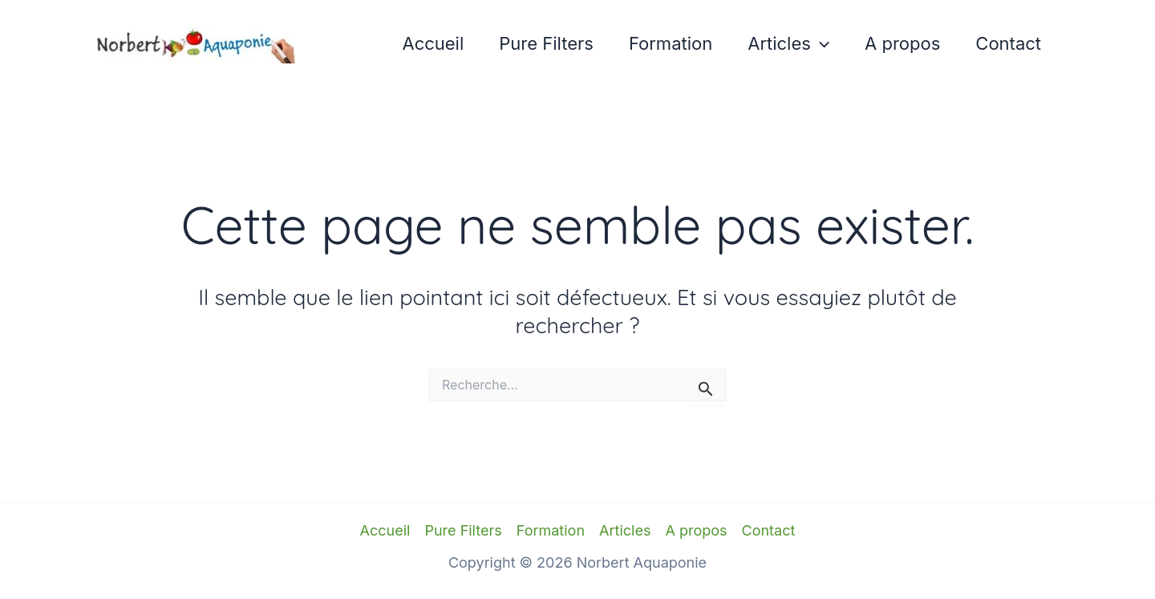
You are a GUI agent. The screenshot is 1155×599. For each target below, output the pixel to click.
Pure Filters (546, 43)
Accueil (433, 43)
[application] (820, 44)
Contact (1008, 43)
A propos (902, 43)
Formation (670, 43)
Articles (788, 44)
